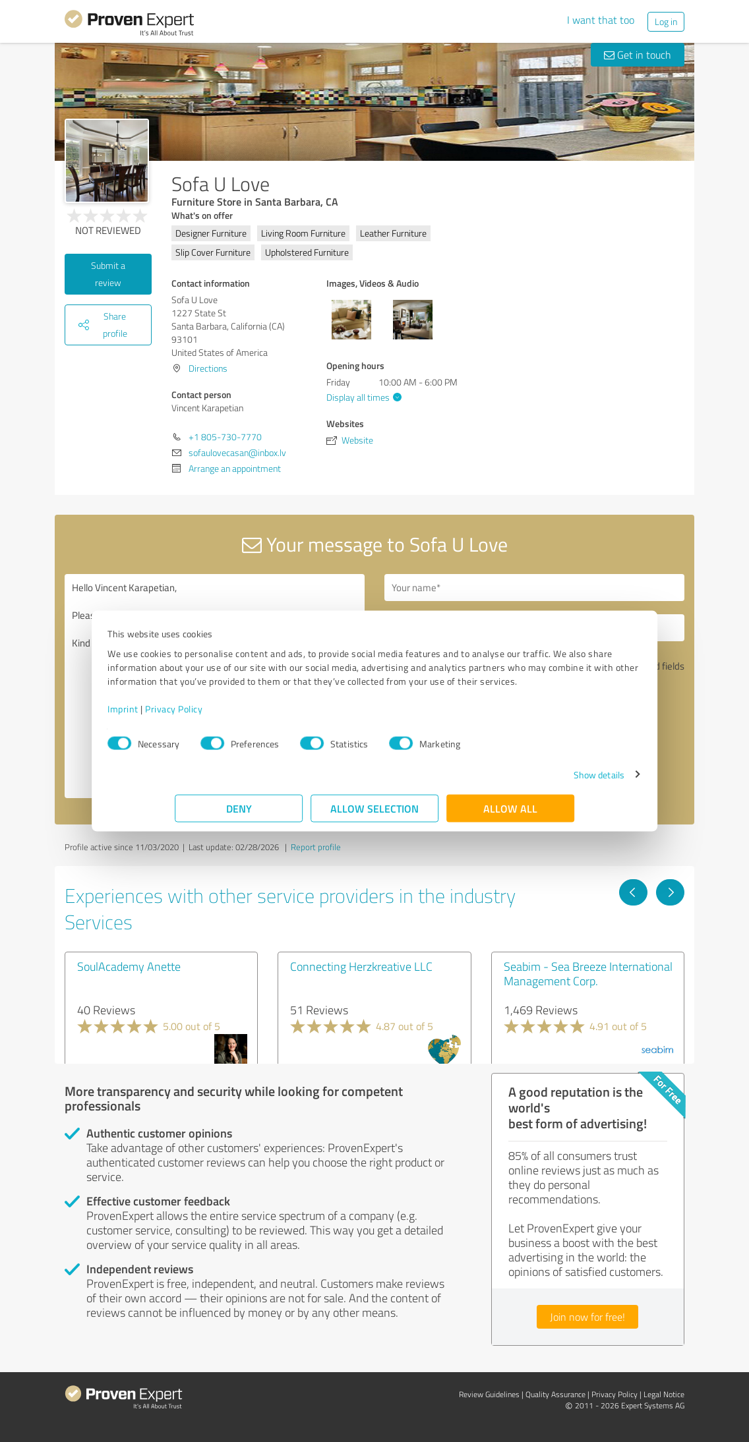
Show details (531, 781)
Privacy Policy (241, 715)
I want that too (600, 20)
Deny (239, 814)
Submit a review (108, 274)
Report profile (316, 847)
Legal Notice (664, 1394)
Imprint (190, 715)
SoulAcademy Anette (129, 966)
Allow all (510, 814)
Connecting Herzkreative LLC (361, 966)
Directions (208, 368)
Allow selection (374, 814)
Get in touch (637, 54)
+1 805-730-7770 (225, 436)
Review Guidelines (489, 1394)
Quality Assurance (555, 1394)
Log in (666, 21)
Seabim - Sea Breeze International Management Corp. (588, 973)
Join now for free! (587, 1317)
